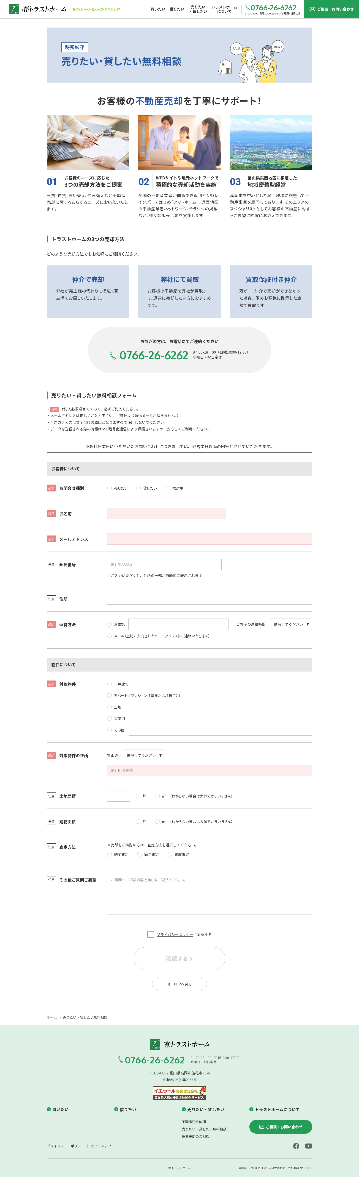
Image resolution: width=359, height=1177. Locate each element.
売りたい (117, 486)
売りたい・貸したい (203, 1109)
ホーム (52, 1017)
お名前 (59, 513)
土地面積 (61, 795)
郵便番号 (61, 564)
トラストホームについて (274, 1109)
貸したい (146, 486)
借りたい (125, 1109)
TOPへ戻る (179, 984)
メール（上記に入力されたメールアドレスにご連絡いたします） (158, 634)
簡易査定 (148, 852)
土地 (114, 705)
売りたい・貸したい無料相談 (204, 1129)
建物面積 (61, 821)
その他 (115, 728)
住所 (57, 598)
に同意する (179, 933)
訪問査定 (118, 852)
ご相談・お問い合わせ (332, 9)
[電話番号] (178, 624)
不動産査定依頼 (194, 1121)
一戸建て (117, 682)
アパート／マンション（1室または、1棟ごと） (144, 694)
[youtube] (308, 1146)
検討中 (174, 486)
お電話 (116, 623)
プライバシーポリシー (175, 934)
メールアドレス (67, 539)
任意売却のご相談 (195, 1136)
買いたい (58, 1109)
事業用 (116, 717)
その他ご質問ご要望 (71, 879)
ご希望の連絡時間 (251, 624)
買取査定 (178, 852)
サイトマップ (101, 1146)
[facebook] (296, 1146)
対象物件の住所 (67, 755)
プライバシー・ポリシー (65, 1146)
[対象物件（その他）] (220, 730)
